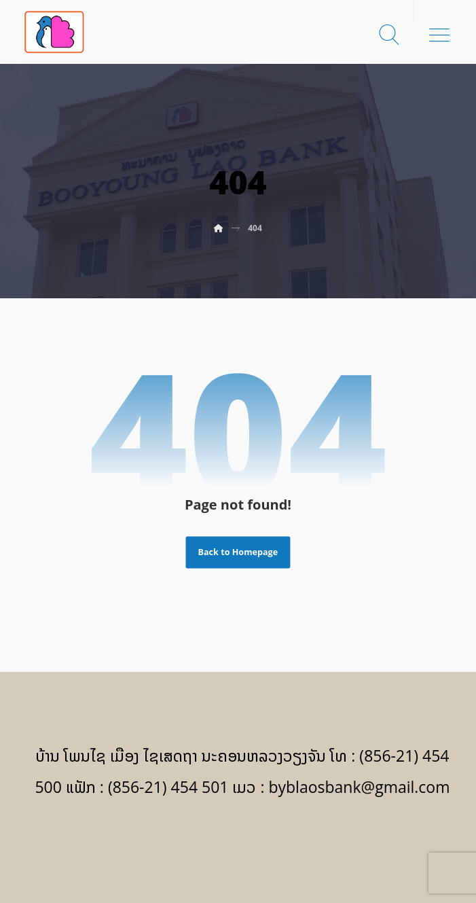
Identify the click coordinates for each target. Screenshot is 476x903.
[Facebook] (237, 842)
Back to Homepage (238, 552)
